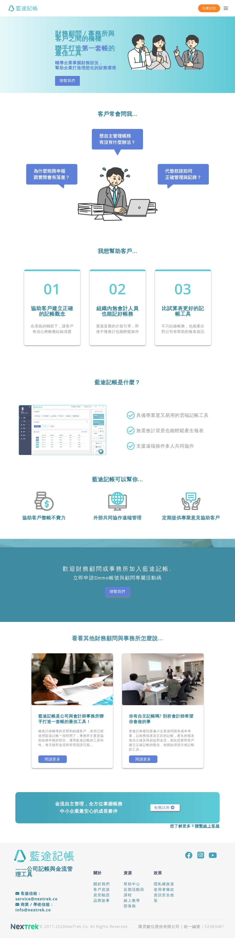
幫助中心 (132, 883)
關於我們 (101, 883)
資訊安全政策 (164, 897)
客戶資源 (101, 889)
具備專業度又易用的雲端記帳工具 (172, 415)
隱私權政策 (164, 883)
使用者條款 (164, 889)
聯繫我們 (67, 81)
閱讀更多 (52, 759)
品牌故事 (101, 900)
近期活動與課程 (134, 892)
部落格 (130, 905)
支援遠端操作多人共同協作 (165, 445)
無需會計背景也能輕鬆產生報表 (170, 430)
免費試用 (209, 8)
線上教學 (132, 900)
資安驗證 (101, 894)
